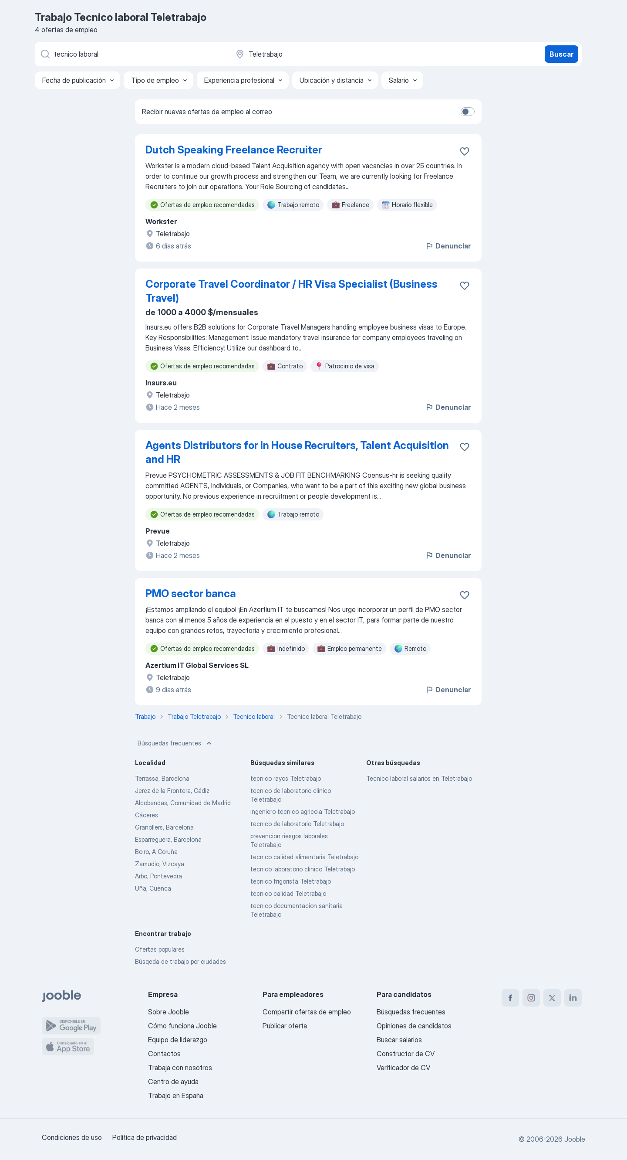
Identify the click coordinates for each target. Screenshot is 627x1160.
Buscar (561, 54)
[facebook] (510, 998)
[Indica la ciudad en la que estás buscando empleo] (325, 54)
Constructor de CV (406, 1053)
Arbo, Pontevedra (158, 876)
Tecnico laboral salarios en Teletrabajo (419, 778)
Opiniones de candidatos (414, 1025)
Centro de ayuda (173, 1081)
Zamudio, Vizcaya (159, 863)
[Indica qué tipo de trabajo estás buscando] (130, 54)
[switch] (468, 111)
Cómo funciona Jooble (182, 1025)
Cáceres (146, 815)
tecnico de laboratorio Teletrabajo (297, 823)
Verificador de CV (403, 1067)
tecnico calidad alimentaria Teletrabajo (304, 857)
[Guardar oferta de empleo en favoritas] (464, 151)
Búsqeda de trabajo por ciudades (180, 961)
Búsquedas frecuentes (175, 743)
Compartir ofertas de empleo (307, 1011)
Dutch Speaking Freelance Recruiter (233, 149)
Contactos (164, 1053)
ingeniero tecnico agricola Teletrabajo (302, 811)
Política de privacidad (144, 1137)
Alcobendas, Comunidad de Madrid (183, 802)
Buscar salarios (399, 1039)
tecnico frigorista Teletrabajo (290, 881)
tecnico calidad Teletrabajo (288, 893)
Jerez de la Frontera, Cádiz (172, 790)
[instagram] (531, 998)
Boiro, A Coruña (156, 851)
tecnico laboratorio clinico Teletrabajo (302, 869)
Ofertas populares (160, 949)
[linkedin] (573, 998)
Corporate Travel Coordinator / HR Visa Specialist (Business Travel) (291, 291)
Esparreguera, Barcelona (168, 839)
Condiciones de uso (72, 1137)
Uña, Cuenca (153, 888)
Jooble (574, 1139)
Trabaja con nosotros (180, 1067)
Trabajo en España (175, 1095)
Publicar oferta (285, 1025)
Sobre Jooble (168, 1011)
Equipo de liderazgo (177, 1039)
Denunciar (448, 246)
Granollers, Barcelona (164, 827)
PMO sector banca (190, 593)
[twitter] (552, 998)
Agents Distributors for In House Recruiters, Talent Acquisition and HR (297, 452)
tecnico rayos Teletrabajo (285, 778)
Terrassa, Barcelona (162, 778)
